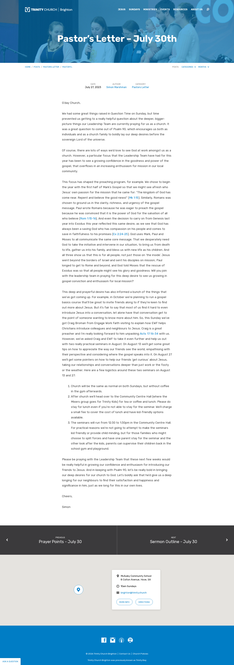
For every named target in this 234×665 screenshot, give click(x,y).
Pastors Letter (51, 67)
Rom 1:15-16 (88, 218)
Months (203, 67)
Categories (189, 67)
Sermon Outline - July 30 (173, 541)
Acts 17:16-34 (149, 333)
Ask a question (10, 661)
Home (28, 67)
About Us (197, 10)
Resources (180, 10)
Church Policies (140, 653)
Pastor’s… (67, 67)
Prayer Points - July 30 (60, 541)
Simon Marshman (116, 87)
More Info (124, 602)
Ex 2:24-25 (120, 234)
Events (165, 10)
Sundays (134, 10)
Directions (144, 602)
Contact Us (124, 653)
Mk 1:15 (133, 197)
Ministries (150, 10)
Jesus (121, 10)
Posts (37, 67)
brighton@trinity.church (134, 592)
